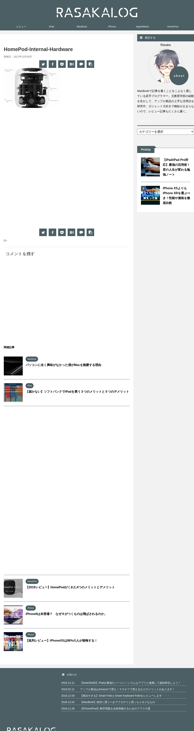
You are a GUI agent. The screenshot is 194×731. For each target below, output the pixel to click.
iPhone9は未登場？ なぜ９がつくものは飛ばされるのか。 (66, 613)
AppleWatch (142, 26)
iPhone (112, 26)
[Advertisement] (35, 142)
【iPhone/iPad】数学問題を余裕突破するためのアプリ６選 (115, 708)
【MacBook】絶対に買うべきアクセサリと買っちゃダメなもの (117, 702)
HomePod (172, 26)
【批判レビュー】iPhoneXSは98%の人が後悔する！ (61, 640)
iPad (51, 26)
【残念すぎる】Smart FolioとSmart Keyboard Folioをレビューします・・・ (125, 695)
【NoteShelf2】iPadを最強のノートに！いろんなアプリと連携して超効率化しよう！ (130, 682)
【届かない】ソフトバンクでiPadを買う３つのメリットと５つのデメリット (77, 391)
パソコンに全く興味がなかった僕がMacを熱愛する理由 (63, 365)
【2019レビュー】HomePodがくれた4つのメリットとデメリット (70, 587)
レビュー (21, 26)
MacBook (82, 26)
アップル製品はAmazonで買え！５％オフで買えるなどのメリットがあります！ (127, 689)
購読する (148, 37)
